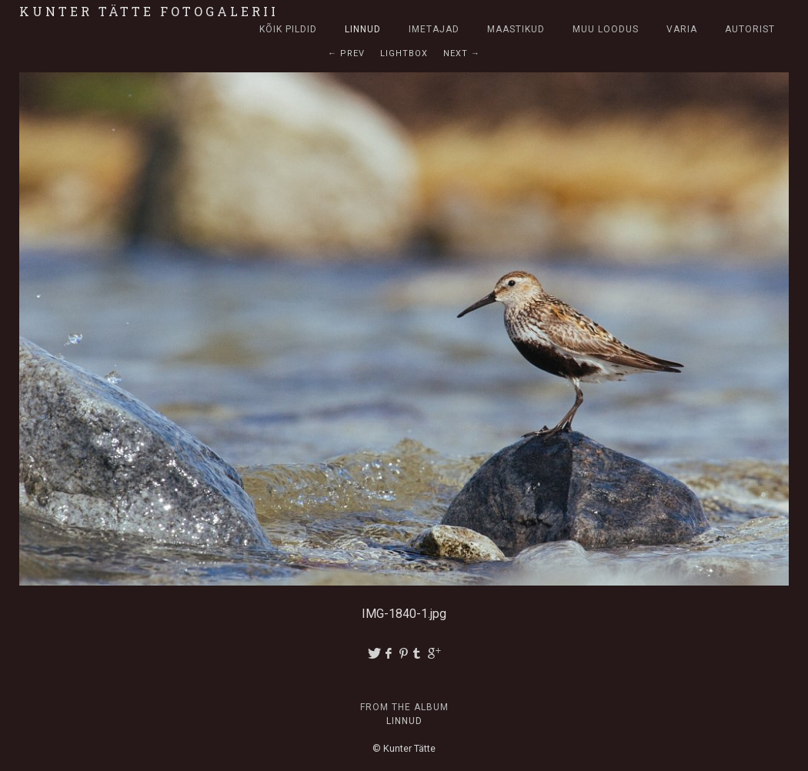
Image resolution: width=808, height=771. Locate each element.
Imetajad (434, 29)
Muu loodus (606, 29)
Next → (461, 53)
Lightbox (404, 53)
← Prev (346, 53)
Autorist (750, 29)
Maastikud (516, 29)
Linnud (363, 29)
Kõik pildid (288, 29)
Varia (681, 29)
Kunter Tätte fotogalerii (149, 11)
